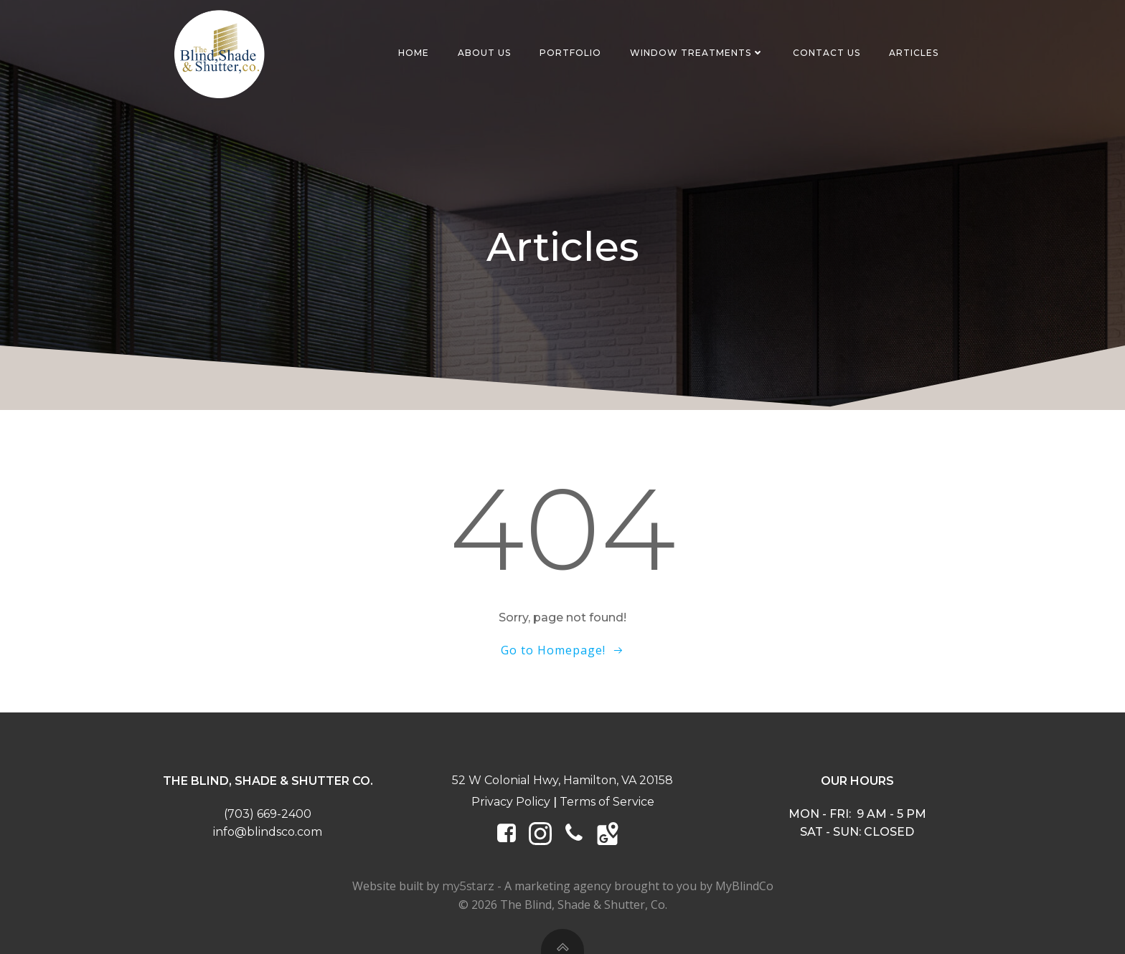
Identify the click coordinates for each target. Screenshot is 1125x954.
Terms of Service (607, 801)
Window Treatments (697, 52)
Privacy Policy (510, 801)
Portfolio (570, 52)
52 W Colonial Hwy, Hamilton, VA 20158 (562, 780)
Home (413, 52)
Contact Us (826, 52)
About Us (484, 52)
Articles (913, 52)
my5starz (468, 886)
